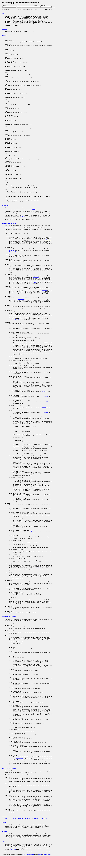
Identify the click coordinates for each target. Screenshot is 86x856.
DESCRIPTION (5, 205)
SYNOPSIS (4, 35)
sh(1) (34, 209)
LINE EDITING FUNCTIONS (9, 223)
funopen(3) (12, 251)
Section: (19, 5)
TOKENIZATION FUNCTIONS (9, 768)
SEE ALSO (4, 816)
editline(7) (36, 277)
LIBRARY (4, 29)
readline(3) (19, 758)
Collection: (43, 5)
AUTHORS (4, 831)
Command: (4, 5)
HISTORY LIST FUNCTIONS (9, 616)
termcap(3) (20, 818)
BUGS (3, 841)
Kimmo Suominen (30, 854)
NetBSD (23, 854)
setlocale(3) (24, 217)
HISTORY (4, 822)
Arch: (36, 5)
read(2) (35, 282)
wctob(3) (44, 290)
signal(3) (13, 818)
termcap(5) (28, 532)
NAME (3, 13)
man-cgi (40, 854)
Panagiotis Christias (47, 854)
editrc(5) (48, 240)
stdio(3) (11, 250)
